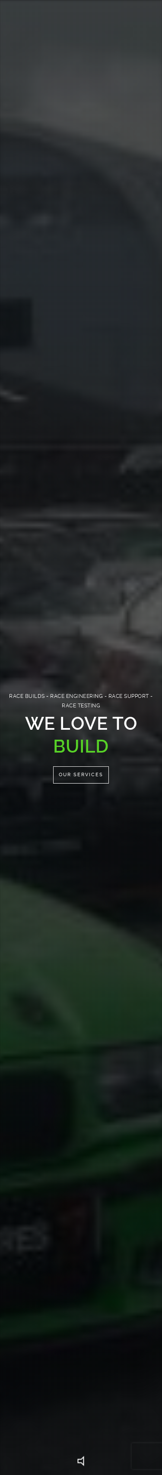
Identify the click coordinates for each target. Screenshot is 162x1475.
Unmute (81, 1461)
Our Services (81, 775)
